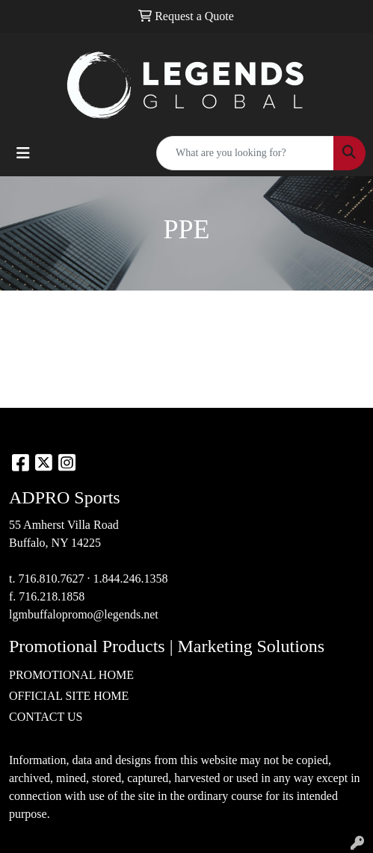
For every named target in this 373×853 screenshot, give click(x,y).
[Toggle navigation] (23, 153)
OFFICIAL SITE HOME (69, 695)
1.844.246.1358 (130, 578)
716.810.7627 (51, 578)
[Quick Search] (245, 153)
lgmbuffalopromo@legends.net (83, 614)
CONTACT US (45, 716)
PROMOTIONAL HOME (71, 675)
